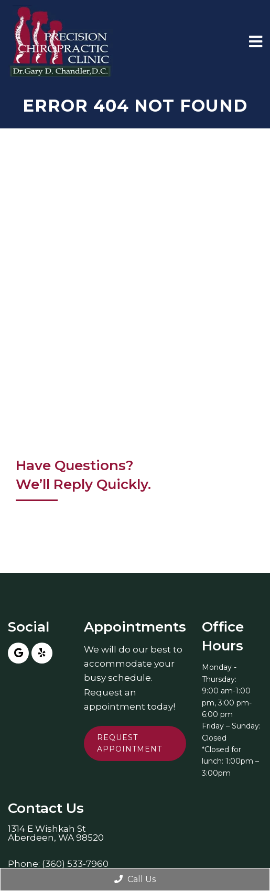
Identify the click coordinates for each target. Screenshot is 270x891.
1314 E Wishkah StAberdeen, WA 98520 (56, 833)
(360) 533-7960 (75, 864)
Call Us (135, 879)
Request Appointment (129, 743)
